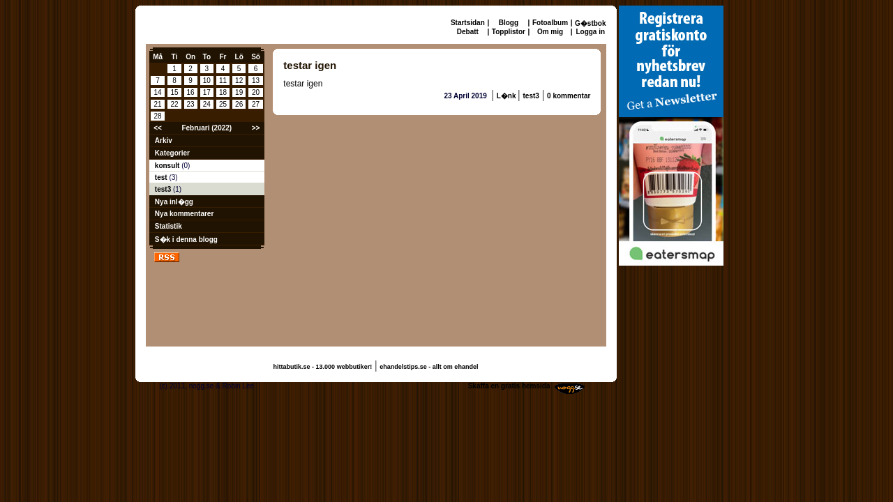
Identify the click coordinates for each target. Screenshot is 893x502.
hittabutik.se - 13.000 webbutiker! (323, 366)
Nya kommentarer (184, 214)
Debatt (468, 32)
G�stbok (590, 23)
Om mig (550, 32)
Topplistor (508, 32)
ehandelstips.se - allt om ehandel (429, 366)
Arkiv (163, 140)
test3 (164, 189)
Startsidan (468, 22)
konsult (168, 165)
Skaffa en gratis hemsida (509, 386)
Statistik (168, 226)
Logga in (590, 32)
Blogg (508, 22)
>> (256, 128)
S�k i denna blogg (186, 239)
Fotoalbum (550, 22)
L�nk (507, 96)
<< (157, 128)
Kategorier (172, 153)
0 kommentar (568, 96)
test (162, 177)
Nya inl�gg (174, 202)
